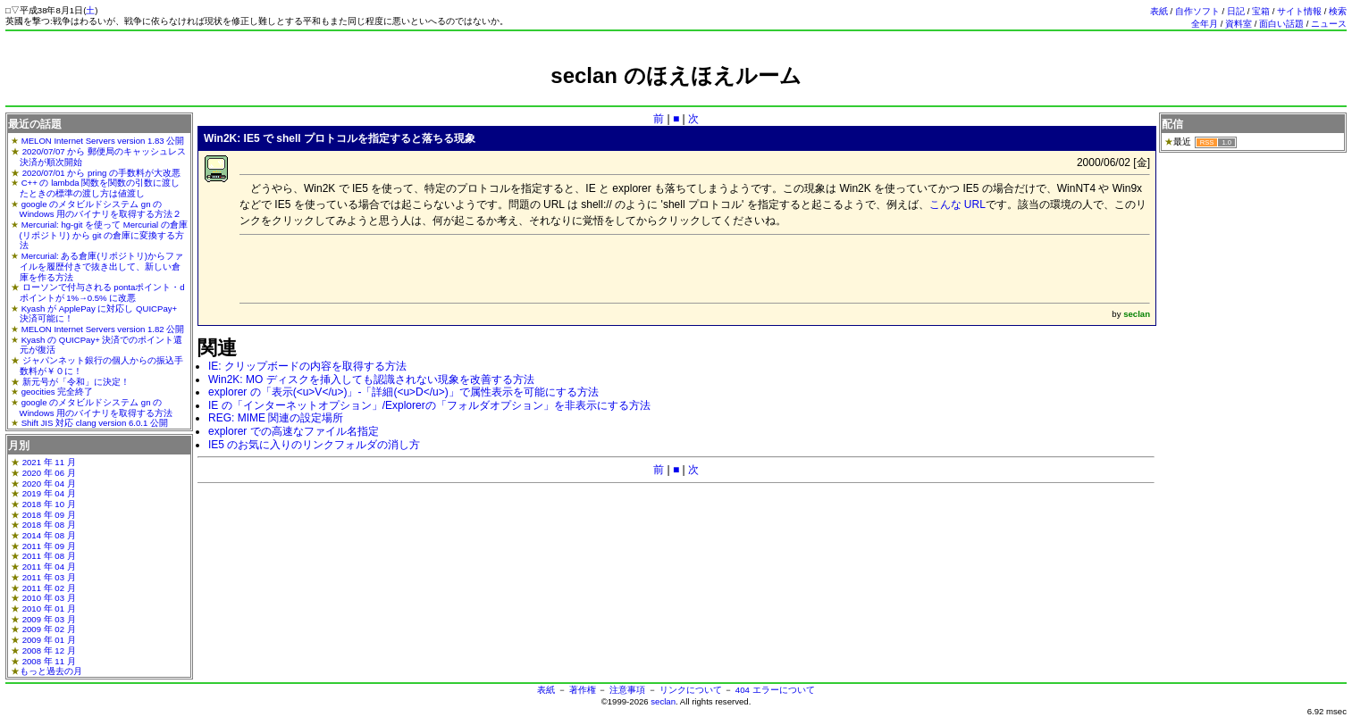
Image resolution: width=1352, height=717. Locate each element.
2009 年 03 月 (49, 619)
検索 (1338, 11)
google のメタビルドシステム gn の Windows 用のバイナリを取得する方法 (96, 407)
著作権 (582, 690)
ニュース (1329, 24)
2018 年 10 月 (49, 504)
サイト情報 (1299, 11)
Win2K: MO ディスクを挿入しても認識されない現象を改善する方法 (371, 379)
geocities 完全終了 (57, 391)
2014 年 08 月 (49, 535)
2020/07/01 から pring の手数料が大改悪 (101, 173)
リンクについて (690, 690)
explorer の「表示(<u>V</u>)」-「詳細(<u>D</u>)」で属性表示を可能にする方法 (403, 392)
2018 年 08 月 (49, 524)
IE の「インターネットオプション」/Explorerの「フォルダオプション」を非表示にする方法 (429, 405)
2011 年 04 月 (49, 566)
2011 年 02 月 (49, 588)
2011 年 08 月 (49, 556)
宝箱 (1261, 11)
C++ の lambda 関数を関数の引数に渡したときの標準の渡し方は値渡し (100, 188)
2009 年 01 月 (49, 640)
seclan (663, 701)
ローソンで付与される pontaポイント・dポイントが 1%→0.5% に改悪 (102, 292)
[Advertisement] (676, 96)
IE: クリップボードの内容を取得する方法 (307, 366)
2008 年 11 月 (49, 661)
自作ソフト (1197, 11)
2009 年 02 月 (49, 629)
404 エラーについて (775, 690)
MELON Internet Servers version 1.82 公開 (103, 329)
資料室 (1238, 24)
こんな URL (957, 204)
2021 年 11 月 (49, 462)
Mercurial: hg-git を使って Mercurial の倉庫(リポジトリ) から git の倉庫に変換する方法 (104, 235)
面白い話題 (1281, 24)
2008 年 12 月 (49, 650)
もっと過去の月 (51, 671)
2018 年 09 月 (49, 515)
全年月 (1204, 24)
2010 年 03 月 (49, 598)
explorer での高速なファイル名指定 (293, 431)
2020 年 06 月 (49, 473)
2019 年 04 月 (49, 493)
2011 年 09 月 (49, 546)
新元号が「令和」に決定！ (76, 382)
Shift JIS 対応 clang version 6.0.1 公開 (94, 423)
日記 (1236, 11)
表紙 (1159, 11)
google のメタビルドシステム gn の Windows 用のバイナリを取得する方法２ (101, 209)
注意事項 (627, 690)
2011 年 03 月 (49, 577)
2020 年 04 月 (49, 483)
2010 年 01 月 (49, 608)
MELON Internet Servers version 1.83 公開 (103, 141)
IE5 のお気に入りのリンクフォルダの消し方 (314, 444)
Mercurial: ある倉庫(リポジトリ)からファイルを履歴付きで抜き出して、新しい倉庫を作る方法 (101, 266)
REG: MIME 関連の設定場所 (275, 418)
